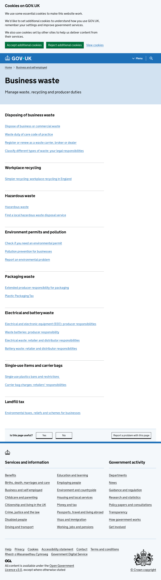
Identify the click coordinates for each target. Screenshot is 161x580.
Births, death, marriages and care (27, 482)
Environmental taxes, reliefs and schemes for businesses (42, 413)
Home (8, 67)
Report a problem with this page (131, 435)
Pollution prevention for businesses (28, 251)
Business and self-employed (31, 67)
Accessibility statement (57, 549)
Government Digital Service (69, 554)
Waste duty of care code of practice (29, 134)
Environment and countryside (76, 490)
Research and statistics (125, 497)
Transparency (118, 512)
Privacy (19, 549)
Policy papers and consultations (130, 505)
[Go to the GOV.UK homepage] (18, 58)
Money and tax (67, 505)
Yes (47, 435)
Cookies (33, 549)
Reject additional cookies (65, 45)
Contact (81, 549)
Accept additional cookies (24, 45)
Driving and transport (19, 527)
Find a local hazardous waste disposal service (35, 215)
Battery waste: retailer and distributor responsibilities (41, 348)
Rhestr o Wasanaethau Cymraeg (26, 554)
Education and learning (72, 475)
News (113, 482)
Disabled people (16, 519)
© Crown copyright (143, 570)
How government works (125, 519)
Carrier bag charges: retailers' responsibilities (35, 385)
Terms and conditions (105, 549)
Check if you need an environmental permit (33, 243)
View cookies (95, 45)
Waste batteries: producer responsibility (32, 332)
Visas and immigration (71, 519)
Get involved (117, 527)
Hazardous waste (17, 207)
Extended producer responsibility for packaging (37, 288)
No (67, 435)
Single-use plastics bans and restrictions (32, 376)
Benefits (10, 475)
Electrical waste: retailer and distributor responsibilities (42, 340)
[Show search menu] (151, 58)
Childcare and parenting (21, 497)
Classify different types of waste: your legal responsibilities (44, 151)
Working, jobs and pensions (75, 527)
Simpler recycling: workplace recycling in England (38, 179)
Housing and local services (75, 497)
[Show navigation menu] (137, 58)
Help (8, 549)
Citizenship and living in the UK (25, 505)
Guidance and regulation (125, 490)
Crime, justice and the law (22, 512)
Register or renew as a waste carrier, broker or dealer (41, 142)
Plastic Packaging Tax (19, 296)
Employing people (69, 482)
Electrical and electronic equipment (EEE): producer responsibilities (50, 324)
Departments (118, 475)
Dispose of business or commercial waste (32, 126)
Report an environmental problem (27, 259)
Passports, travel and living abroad (80, 512)
